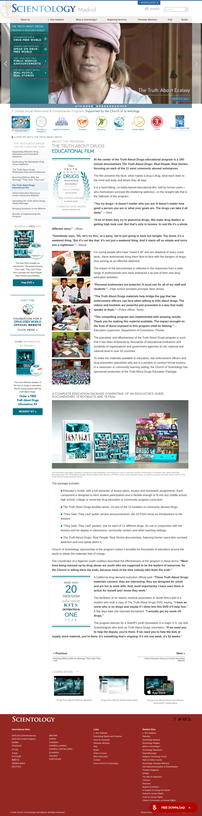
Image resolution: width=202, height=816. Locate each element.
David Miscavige (149, 753)
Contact (96, 760)
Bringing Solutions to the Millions (29, 208)
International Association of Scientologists (160, 767)
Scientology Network (151, 740)
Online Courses (100, 753)
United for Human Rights (152, 793)
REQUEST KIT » (27, 411)
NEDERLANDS (18, 763)
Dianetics (146, 736)
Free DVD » (27, 282)
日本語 (15, 753)
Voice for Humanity (101, 740)
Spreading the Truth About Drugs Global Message (28, 202)
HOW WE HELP (24, 137)
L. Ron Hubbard (56, 19)
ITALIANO (53, 756)
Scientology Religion (151, 743)
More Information (100, 756)
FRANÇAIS (17, 746)
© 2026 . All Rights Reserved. (37, 812)
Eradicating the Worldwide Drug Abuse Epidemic (28, 163)
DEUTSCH (16, 767)
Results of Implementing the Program (26, 215)
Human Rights (138, 122)
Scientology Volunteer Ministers (155, 763)
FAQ (170, 19)
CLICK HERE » (28, 329)
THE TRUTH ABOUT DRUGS (48, 137)
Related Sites (149, 2)
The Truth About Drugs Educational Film (23, 186)
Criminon (83, 122)
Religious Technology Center (154, 756)
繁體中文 (16, 760)
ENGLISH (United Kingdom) (24, 739)
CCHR (156, 122)
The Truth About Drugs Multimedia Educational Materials (28, 171)
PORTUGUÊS (55, 759)
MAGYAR (53, 736)
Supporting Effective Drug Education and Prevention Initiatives (25, 154)
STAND (145, 773)
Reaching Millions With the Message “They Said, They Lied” (28, 178)
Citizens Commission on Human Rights (159, 800)
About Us (25, 19)
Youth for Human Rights (152, 797)
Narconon (101, 122)
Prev (80, 106)
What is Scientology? (86, 19)
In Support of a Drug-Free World (156, 790)
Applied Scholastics (62, 122)
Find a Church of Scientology (105, 763)
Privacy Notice (147, 812)
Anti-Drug (119, 122)
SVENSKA (53, 742)
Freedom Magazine (180, 129)
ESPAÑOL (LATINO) (58, 746)
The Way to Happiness (41, 123)
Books (184, 19)
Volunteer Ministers (147, 19)
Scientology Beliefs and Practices (107, 736)
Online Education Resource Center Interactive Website (26, 194)
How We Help (21, 131)
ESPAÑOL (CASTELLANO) (61, 749)
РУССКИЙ (16, 756)
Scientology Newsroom (152, 750)
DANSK (15, 742)
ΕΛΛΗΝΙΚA (54, 752)
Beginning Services (117, 19)
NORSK (52, 739)
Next (122, 106)
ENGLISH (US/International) (24, 736)
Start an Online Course (152, 760)
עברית (15, 749)
